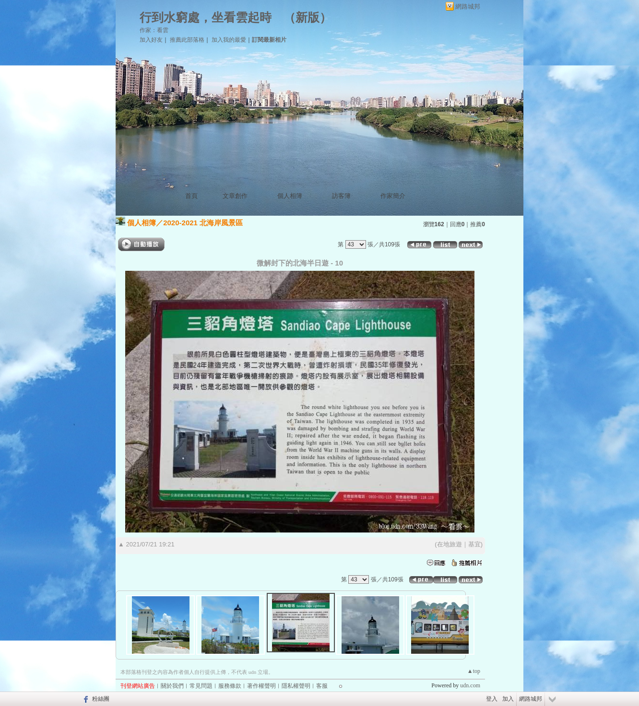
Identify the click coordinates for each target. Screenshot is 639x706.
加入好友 (151, 39)
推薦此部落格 (187, 39)
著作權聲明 (261, 686)
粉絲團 (100, 698)
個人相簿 (289, 195)
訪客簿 (341, 195)
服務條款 (229, 686)
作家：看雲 (154, 30)
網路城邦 (467, 6)
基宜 (474, 544)
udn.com (470, 685)
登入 (491, 698)
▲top (473, 671)
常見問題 (201, 686)
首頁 (191, 195)
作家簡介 (392, 195)
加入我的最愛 (229, 39)
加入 (508, 698)
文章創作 (235, 195)
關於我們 (172, 686)
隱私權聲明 (296, 686)
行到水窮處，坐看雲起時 (206, 17)
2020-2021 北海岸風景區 (203, 223)
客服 (322, 686)
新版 (308, 17)
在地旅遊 (449, 544)
